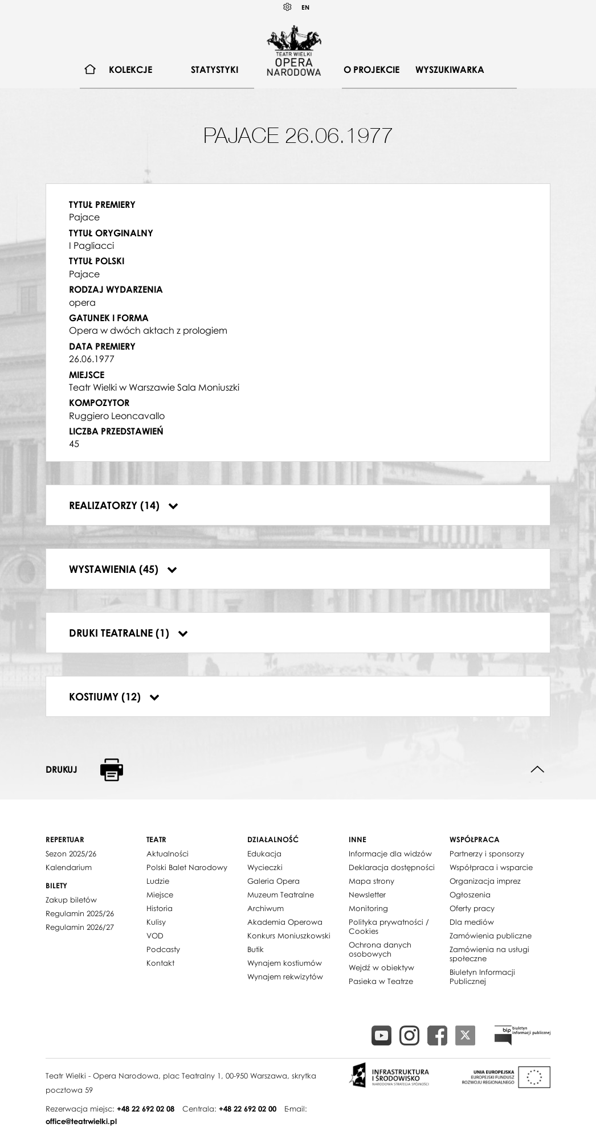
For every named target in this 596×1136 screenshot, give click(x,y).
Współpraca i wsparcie (491, 867)
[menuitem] (90, 69)
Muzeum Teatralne (280, 894)
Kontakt (160, 962)
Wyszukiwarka (449, 69)
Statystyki (214, 69)
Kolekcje (130, 69)
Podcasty (163, 949)
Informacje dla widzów (390, 853)
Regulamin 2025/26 (80, 913)
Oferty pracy (472, 908)
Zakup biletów (71, 899)
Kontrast (287, 7)
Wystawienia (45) (123, 569)
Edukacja (264, 853)
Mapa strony (371, 880)
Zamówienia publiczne (491, 935)
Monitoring (368, 908)
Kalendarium (69, 867)
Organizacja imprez (485, 880)
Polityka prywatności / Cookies (389, 926)
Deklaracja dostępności (392, 867)
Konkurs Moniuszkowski (288, 935)
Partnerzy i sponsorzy (487, 853)
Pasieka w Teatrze (381, 981)
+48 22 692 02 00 (247, 1108)
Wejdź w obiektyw (381, 967)
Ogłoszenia (470, 894)
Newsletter (367, 894)
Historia (159, 908)
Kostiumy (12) (114, 696)
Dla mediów (472, 921)
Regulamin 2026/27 (80, 927)
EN (305, 7)
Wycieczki (265, 867)
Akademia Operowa (285, 921)
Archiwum (265, 908)
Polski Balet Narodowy (186, 867)
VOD (155, 935)
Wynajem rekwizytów (285, 976)
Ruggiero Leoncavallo (117, 415)
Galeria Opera (273, 880)
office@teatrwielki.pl (81, 1121)
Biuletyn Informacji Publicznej (482, 976)
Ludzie (157, 880)
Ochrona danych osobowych (380, 949)
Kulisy (156, 921)
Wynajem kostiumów (284, 962)
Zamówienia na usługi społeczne (489, 954)
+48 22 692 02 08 (145, 1108)
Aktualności (167, 853)
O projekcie (371, 69)
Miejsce (159, 894)
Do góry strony (537, 769)
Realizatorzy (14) (123, 505)
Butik (255, 949)
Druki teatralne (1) (128, 632)
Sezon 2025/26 (71, 853)
